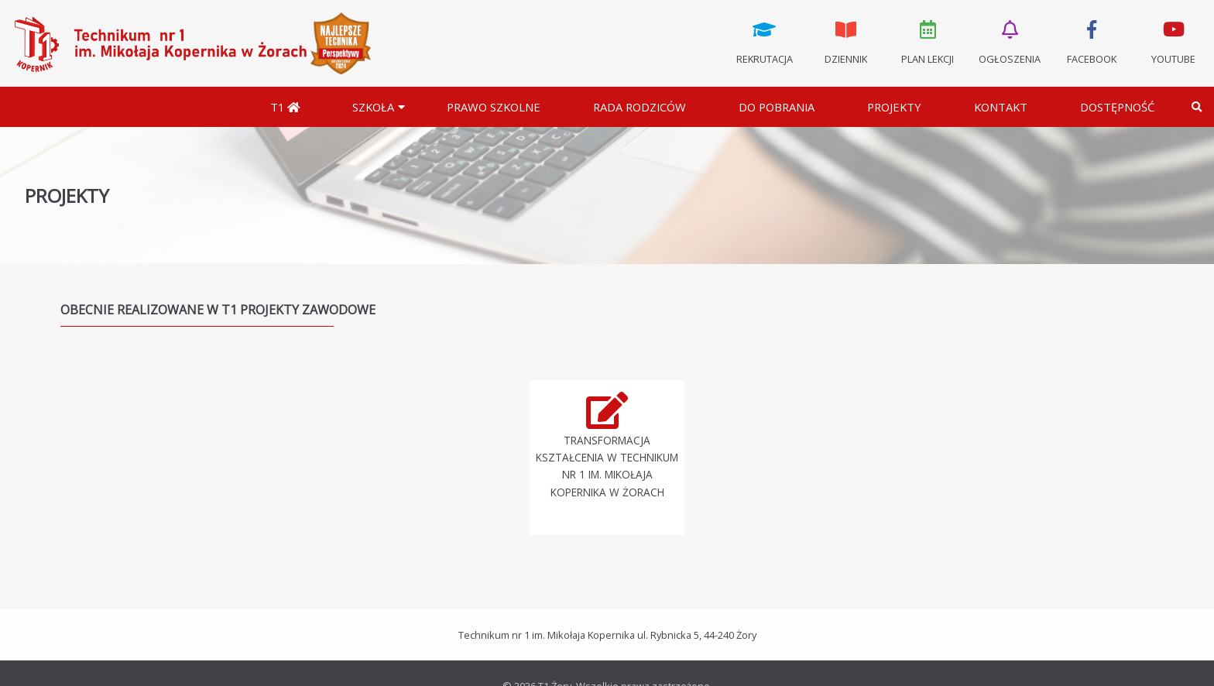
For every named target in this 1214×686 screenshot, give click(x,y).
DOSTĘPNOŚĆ (1117, 107)
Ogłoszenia (1009, 41)
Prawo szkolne (493, 107)
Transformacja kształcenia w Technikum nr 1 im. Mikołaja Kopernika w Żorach (607, 466)
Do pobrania (776, 107)
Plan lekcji (928, 41)
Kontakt (1000, 107)
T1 (285, 107)
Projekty (894, 107)
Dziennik (846, 41)
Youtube (1173, 41)
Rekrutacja (764, 41)
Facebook (1092, 41)
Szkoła (373, 107)
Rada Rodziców (639, 107)
